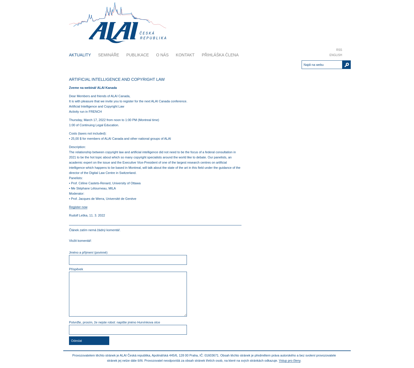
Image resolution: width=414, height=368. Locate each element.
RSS (339, 49)
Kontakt (185, 55)
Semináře (108, 55)
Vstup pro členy (289, 360)
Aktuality (80, 55)
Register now (78, 207)
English (335, 55)
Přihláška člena (220, 55)
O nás (162, 55)
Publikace (137, 55)
